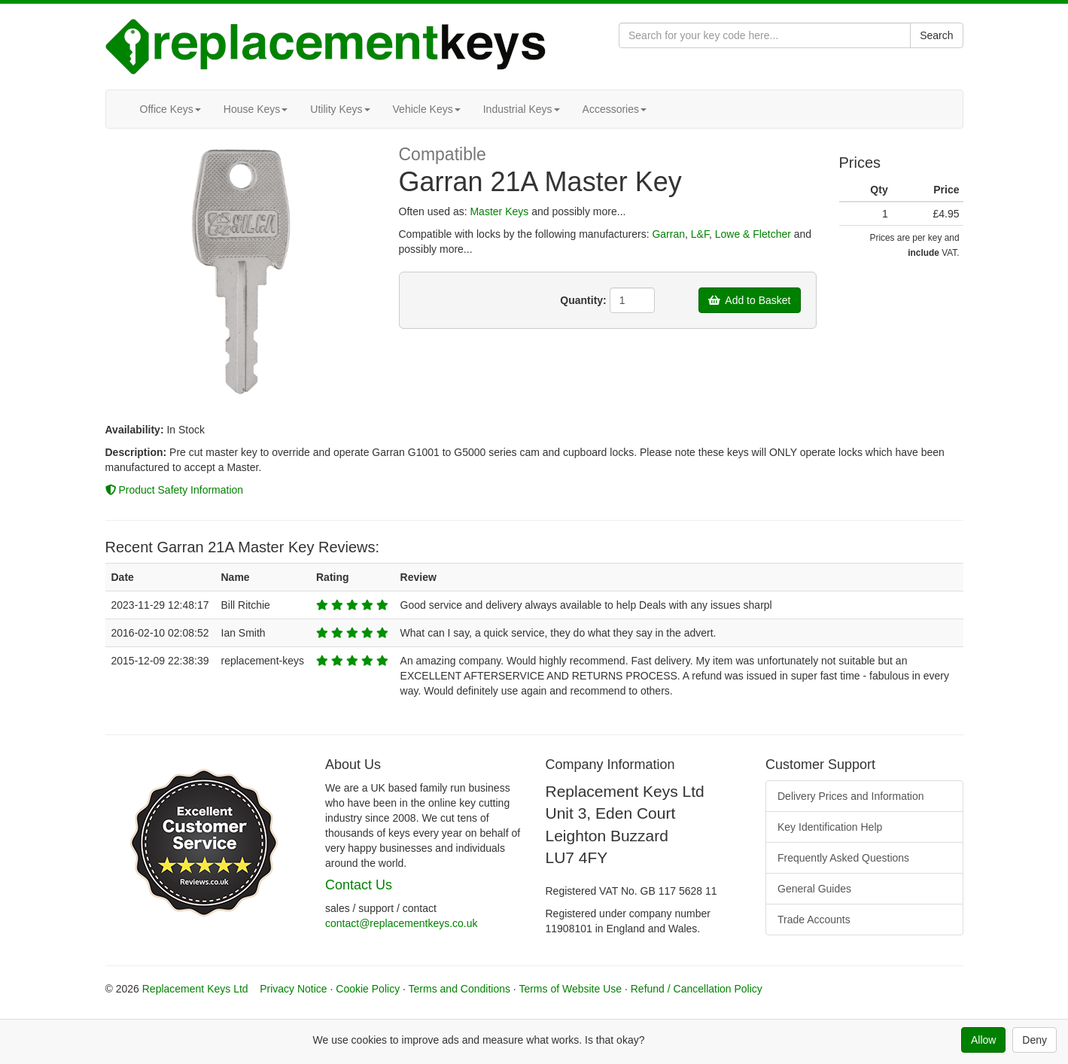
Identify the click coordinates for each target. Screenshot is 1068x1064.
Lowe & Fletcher (753, 234)
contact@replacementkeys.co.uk (401, 923)
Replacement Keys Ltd (195, 989)
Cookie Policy (368, 989)
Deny (1034, 1040)
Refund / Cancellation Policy (696, 989)
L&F (700, 234)
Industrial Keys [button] (521, 109)
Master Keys (499, 211)
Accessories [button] (615, 109)
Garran (668, 234)
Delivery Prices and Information (850, 796)
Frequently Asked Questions (843, 858)
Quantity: (583, 300)
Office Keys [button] (170, 109)
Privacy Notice (293, 989)
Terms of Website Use (570, 989)
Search (936, 35)
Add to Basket (749, 300)
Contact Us (358, 884)
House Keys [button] (256, 109)
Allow (983, 1040)
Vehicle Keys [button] (427, 109)
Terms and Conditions (459, 989)
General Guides (814, 889)
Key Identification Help (829, 827)
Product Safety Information (174, 490)
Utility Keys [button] (340, 109)
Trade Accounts (813, 920)
